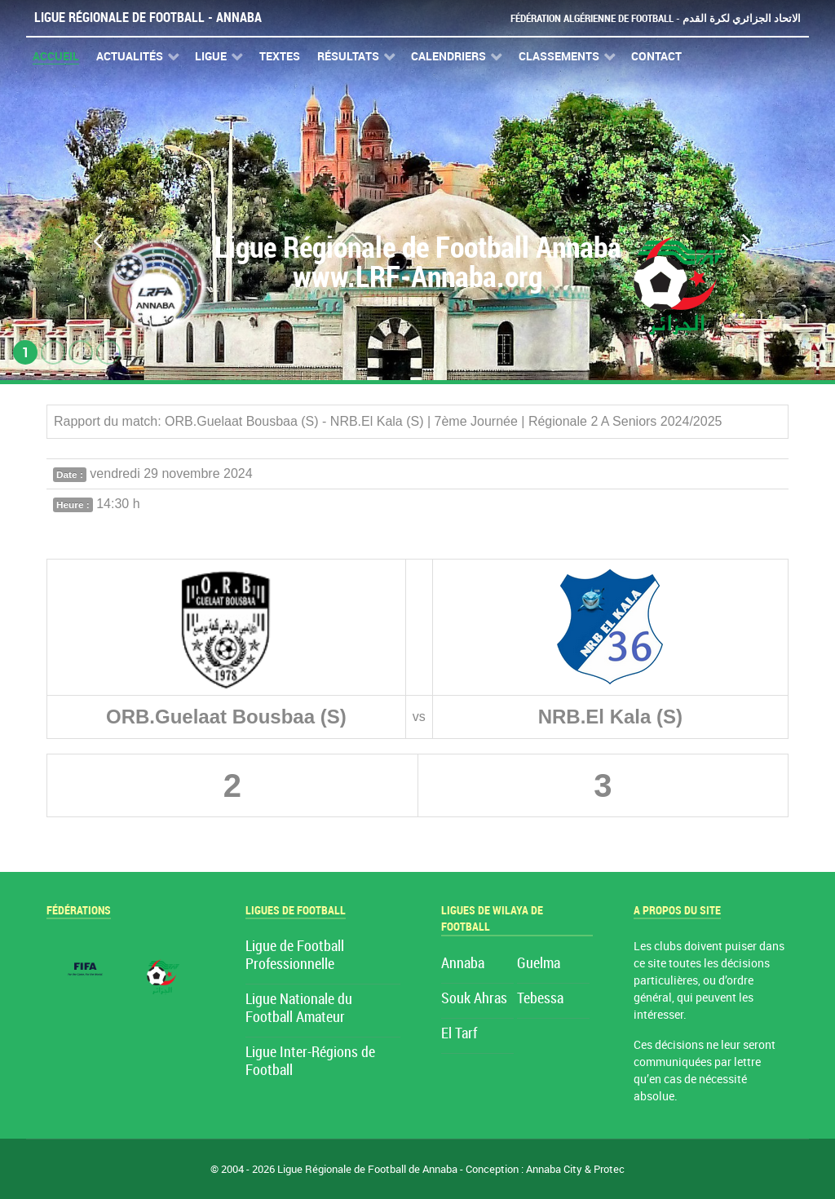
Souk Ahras (474, 998)
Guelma (538, 963)
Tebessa (540, 998)
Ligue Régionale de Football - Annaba (148, 17)
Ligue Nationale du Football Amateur (298, 1008)
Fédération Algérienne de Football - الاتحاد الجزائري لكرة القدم (655, 18)
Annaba (462, 963)
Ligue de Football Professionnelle (294, 955)
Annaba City (554, 1169)
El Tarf (459, 1033)
